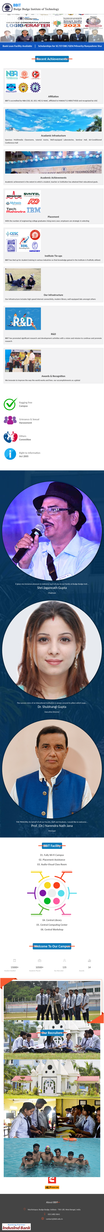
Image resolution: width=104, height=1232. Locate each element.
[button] (8, 26)
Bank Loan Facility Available (21, 46)
